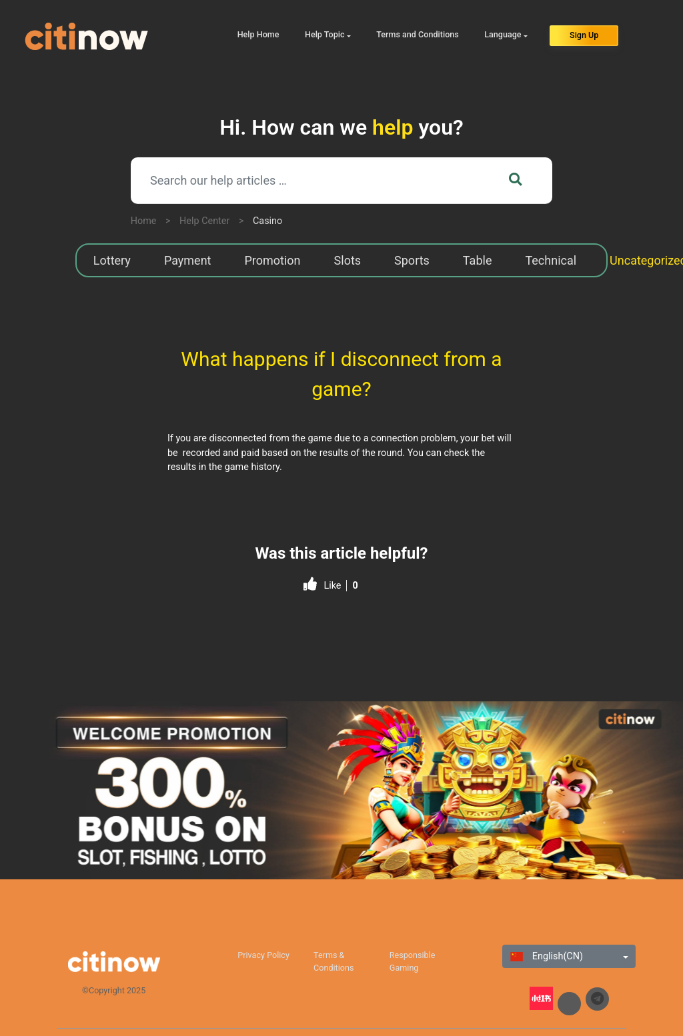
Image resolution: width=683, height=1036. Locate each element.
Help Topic (325, 34)
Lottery (112, 260)
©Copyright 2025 (113, 990)
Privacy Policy (263, 955)
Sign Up (584, 35)
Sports (412, 260)
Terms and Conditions (417, 34)
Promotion (272, 260)
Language (502, 34)
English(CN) (546, 956)
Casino (267, 221)
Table (477, 260)
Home (144, 221)
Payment (187, 260)
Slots (348, 260)
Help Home (258, 34)
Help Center (204, 221)
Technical (550, 260)
